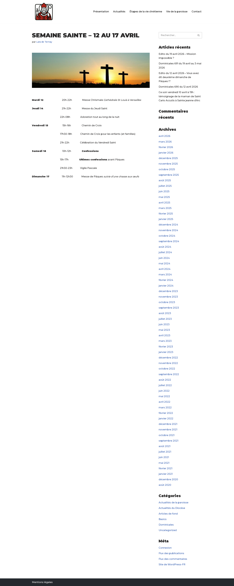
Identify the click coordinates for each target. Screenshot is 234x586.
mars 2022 (165, 407)
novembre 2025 (168, 163)
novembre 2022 (168, 363)
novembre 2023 (168, 296)
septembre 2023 (169, 307)
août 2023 (165, 313)
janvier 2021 (166, 474)
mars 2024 (165, 274)
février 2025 (166, 213)
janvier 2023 (166, 352)
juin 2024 (164, 258)
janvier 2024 (166, 285)
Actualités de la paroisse (173, 502)
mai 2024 (164, 263)
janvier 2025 (166, 219)
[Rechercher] (177, 35)
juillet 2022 (165, 385)
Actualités (119, 11)
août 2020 (165, 485)
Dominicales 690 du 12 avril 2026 (178, 86)
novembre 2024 (168, 230)
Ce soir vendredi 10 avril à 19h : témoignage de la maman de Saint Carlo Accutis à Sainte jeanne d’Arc (180, 96)
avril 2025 (164, 202)
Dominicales (166, 524)
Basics (163, 519)
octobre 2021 (166, 435)
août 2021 (164, 446)
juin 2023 (164, 324)
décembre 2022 (168, 357)
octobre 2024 (167, 235)
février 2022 (166, 413)
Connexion (165, 547)
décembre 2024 (168, 224)
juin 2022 (164, 390)
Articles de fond (168, 513)
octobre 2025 (167, 169)
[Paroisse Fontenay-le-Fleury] (44, 11)
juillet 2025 (165, 186)
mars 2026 (165, 141)
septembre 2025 (169, 174)
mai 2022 (164, 396)
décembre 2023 (168, 291)
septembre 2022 (169, 374)
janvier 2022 (166, 418)
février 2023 (166, 346)
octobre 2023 (167, 302)
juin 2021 (164, 457)
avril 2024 (164, 269)
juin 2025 (164, 191)
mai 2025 (164, 197)
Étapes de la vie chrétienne (146, 11)
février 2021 (165, 468)
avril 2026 (164, 136)
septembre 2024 (169, 241)
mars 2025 (165, 208)
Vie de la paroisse (176, 11)
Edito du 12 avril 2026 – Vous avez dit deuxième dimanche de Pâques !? (179, 77)
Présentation (101, 11)
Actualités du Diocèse (172, 508)
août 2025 (165, 180)
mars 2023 (165, 341)
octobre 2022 (167, 368)
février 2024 (166, 280)
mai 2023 (164, 330)
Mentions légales (42, 582)
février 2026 (166, 147)
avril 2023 (164, 335)
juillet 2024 (165, 252)
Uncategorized (168, 530)
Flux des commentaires (173, 559)
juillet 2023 (165, 318)
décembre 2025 (168, 158)
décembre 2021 (168, 424)
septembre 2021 (168, 440)
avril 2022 (164, 401)
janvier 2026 (166, 152)
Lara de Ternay (44, 42)
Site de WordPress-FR (172, 564)
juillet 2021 (165, 451)
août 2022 (165, 379)
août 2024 (165, 246)
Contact (196, 11)
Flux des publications (171, 553)
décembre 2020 (168, 479)
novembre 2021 (168, 429)
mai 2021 (164, 463)
